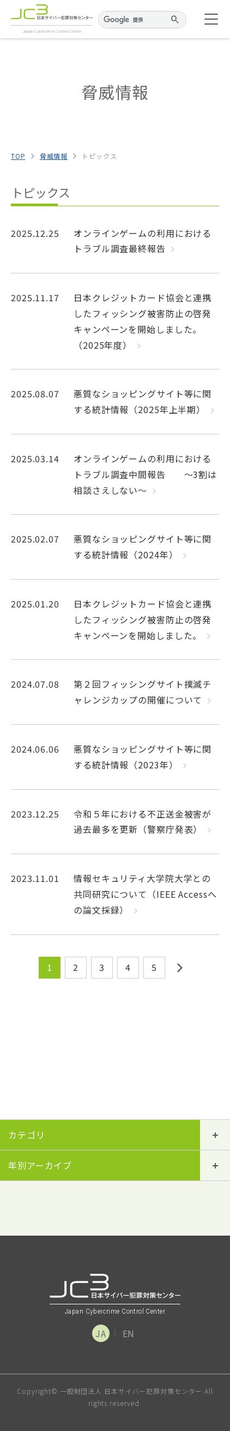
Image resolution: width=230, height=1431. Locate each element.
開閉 (215, 1135)
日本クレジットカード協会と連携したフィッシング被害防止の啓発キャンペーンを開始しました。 (142, 619)
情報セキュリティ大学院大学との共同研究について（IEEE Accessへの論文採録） (145, 894)
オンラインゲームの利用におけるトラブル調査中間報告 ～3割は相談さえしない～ (145, 474)
